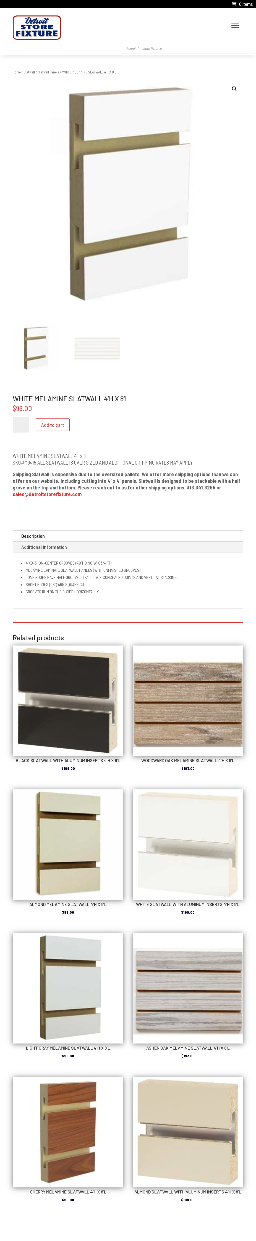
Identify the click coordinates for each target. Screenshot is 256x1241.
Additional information (44, 545)
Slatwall (29, 70)
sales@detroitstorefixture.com (47, 492)
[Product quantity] (21, 423)
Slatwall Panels (48, 70)
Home (17, 70)
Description (33, 534)
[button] (234, 88)
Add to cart (52, 423)
